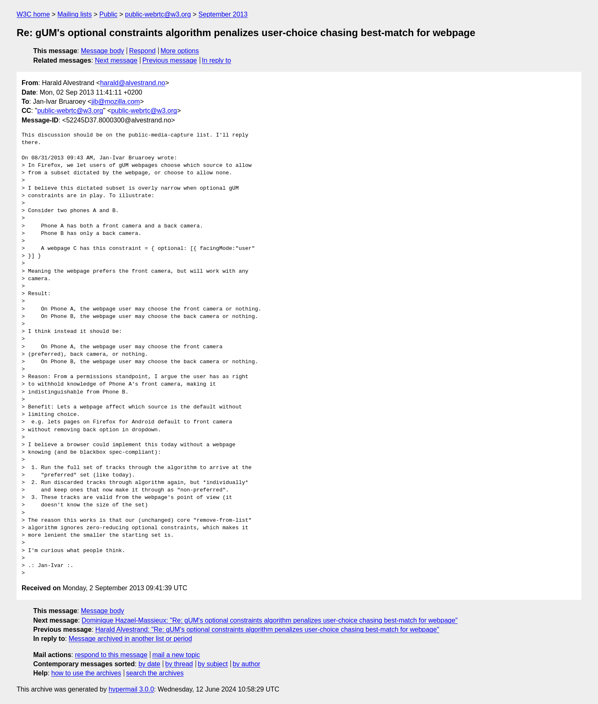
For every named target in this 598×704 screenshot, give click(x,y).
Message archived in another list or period (130, 638)
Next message (116, 60)
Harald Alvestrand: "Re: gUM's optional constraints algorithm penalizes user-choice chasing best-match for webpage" (267, 629)
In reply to (216, 60)
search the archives (155, 673)
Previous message (169, 60)
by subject (213, 663)
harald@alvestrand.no (132, 82)
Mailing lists (74, 14)
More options (180, 50)
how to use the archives (86, 673)
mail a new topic (176, 654)
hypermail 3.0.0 (131, 689)
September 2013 (223, 14)
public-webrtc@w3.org (158, 14)
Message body (102, 50)
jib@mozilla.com (115, 101)
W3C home (33, 14)
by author (246, 663)
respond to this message (111, 654)
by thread (179, 663)
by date (149, 663)
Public (108, 14)
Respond (142, 50)
